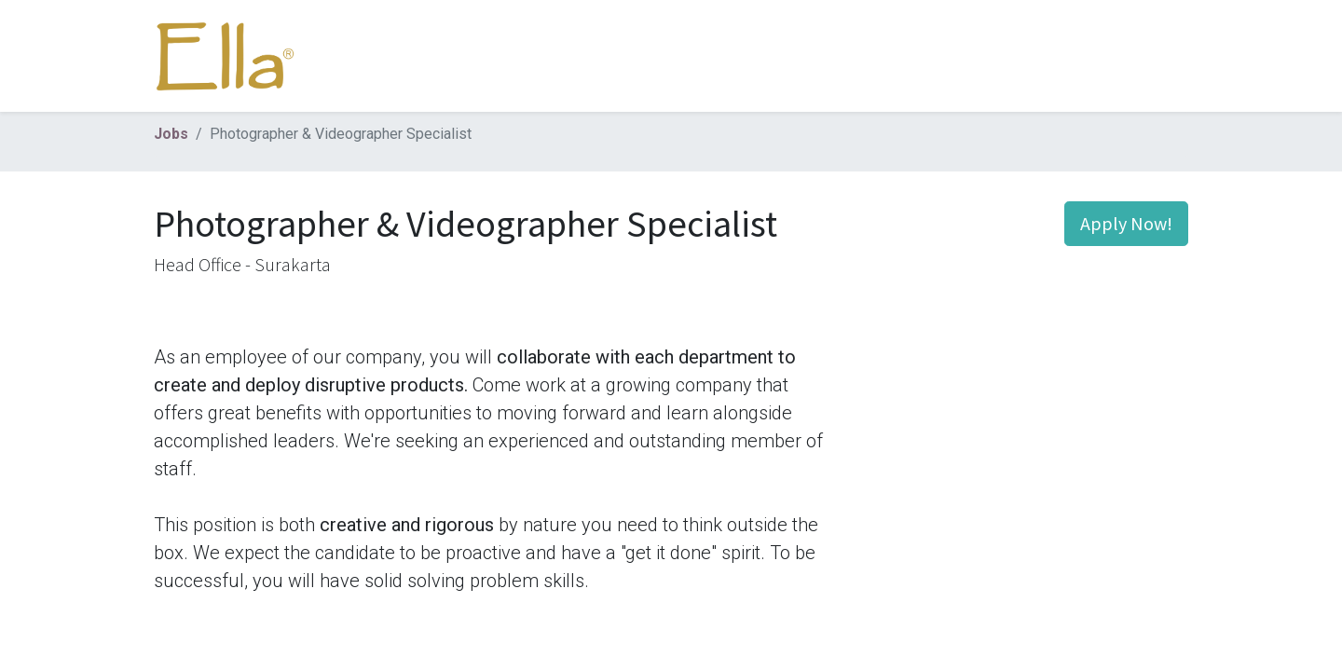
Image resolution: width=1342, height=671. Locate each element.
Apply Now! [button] (1126, 223)
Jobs (171, 134)
